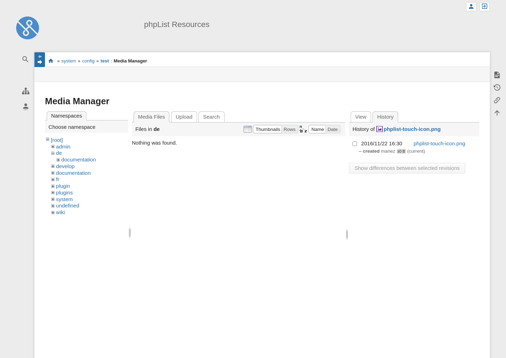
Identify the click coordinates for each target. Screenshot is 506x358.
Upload (184, 117)
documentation (78, 160)
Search (211, 117)
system (68, 61)
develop (65, 166)
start (50, 61)
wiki (60, 212)
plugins (64, 192)
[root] (57, 140)
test (104, 61)
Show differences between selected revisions (407, 168)
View (360, 117)
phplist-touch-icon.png (412, 129)
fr (57, 179)
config (88, 61)
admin (63, 147)
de (59, 153)
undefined (67, 205)
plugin (63, 186)
